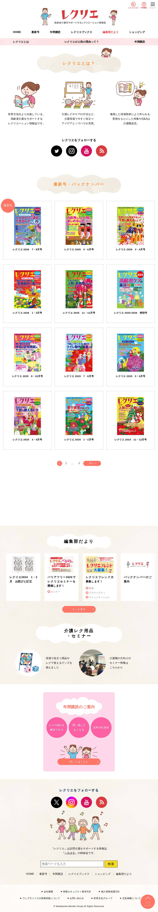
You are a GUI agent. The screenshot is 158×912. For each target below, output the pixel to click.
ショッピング (137, 32)
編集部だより (111, 32)
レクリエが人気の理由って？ (81, 41)
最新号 (35, 32)
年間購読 (144, 8)
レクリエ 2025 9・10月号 (27, 376)
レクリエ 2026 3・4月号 (130, 249)
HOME (17, 32)
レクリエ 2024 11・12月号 (130, 439)
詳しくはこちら (79, 760)
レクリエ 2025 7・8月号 (79, 376)
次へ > (93, 463)
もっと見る (79, 609)
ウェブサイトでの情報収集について (41, 898)
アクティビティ (97, 593)
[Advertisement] (52, 498)
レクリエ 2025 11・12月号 (79, 312)
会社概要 (48, 891)
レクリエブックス (81, 32)
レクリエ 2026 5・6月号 (79, 249)
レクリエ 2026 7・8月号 (27, 249)
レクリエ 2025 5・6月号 (130, 376)
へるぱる (69, 853)
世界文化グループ (103, 898)
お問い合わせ (77, 898)
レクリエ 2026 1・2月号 (27, 312)
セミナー (55, 592)
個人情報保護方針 (110, 891)
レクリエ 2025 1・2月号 (79, 439)
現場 (91, 588)
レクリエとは (21, 41)
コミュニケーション (99, 597)
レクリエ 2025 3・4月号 (27, 439)
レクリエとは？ (133, 8)
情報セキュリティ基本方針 (77, 891)
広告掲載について (131, 898)
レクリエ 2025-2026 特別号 (130, 312)
